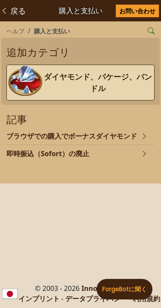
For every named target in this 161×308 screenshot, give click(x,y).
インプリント (39, 298)
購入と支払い (52, 31)
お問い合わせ (137, 11)
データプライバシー (96, 298)
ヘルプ (15, 31)
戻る (13, 11)
